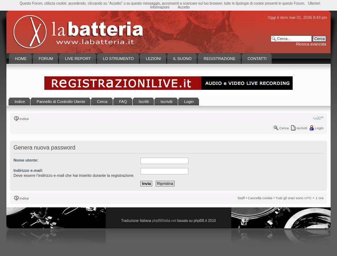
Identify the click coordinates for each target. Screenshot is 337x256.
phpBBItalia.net (164, 221)
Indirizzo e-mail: (28, 170)
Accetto (183, 7)
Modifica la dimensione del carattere (318, 118)
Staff (241, 198)
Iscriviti (302, 128)
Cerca (283, 128)
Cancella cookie (260, 198)
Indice (24, 119)
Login (319, 128)
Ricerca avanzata (311, 44)
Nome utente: (25, 160)
